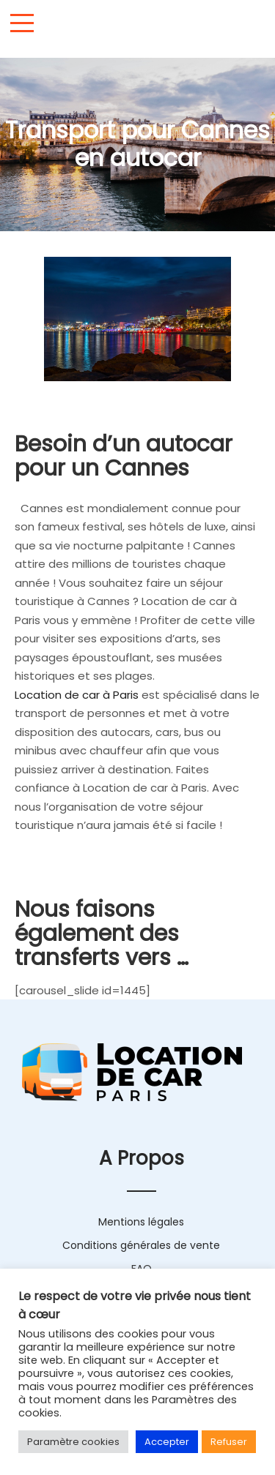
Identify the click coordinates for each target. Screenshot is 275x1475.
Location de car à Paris (77, 694)
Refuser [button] (228, 1442)
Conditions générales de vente (141, 1245)
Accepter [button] (166, 1442)
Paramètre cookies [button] (73, 1442)
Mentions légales (141, 1222)
